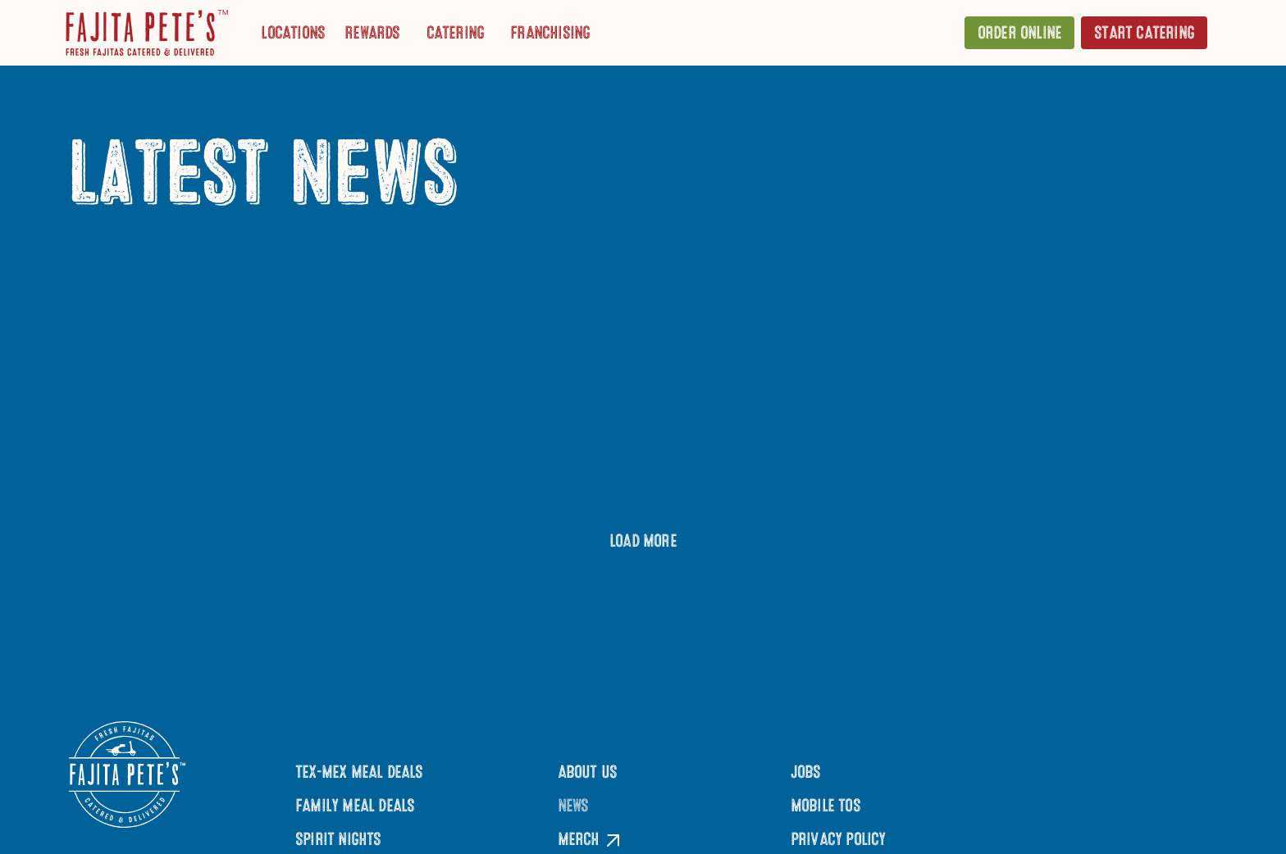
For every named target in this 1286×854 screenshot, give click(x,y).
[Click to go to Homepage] (147, 33)
